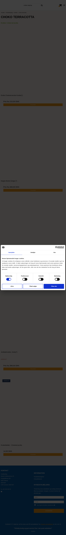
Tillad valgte (33, 286)
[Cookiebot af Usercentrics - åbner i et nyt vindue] (56, 247)
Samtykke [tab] (11, 252)
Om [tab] (54, 252)
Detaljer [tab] (33, 252)
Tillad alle (54, 286)
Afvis (12, 286)
